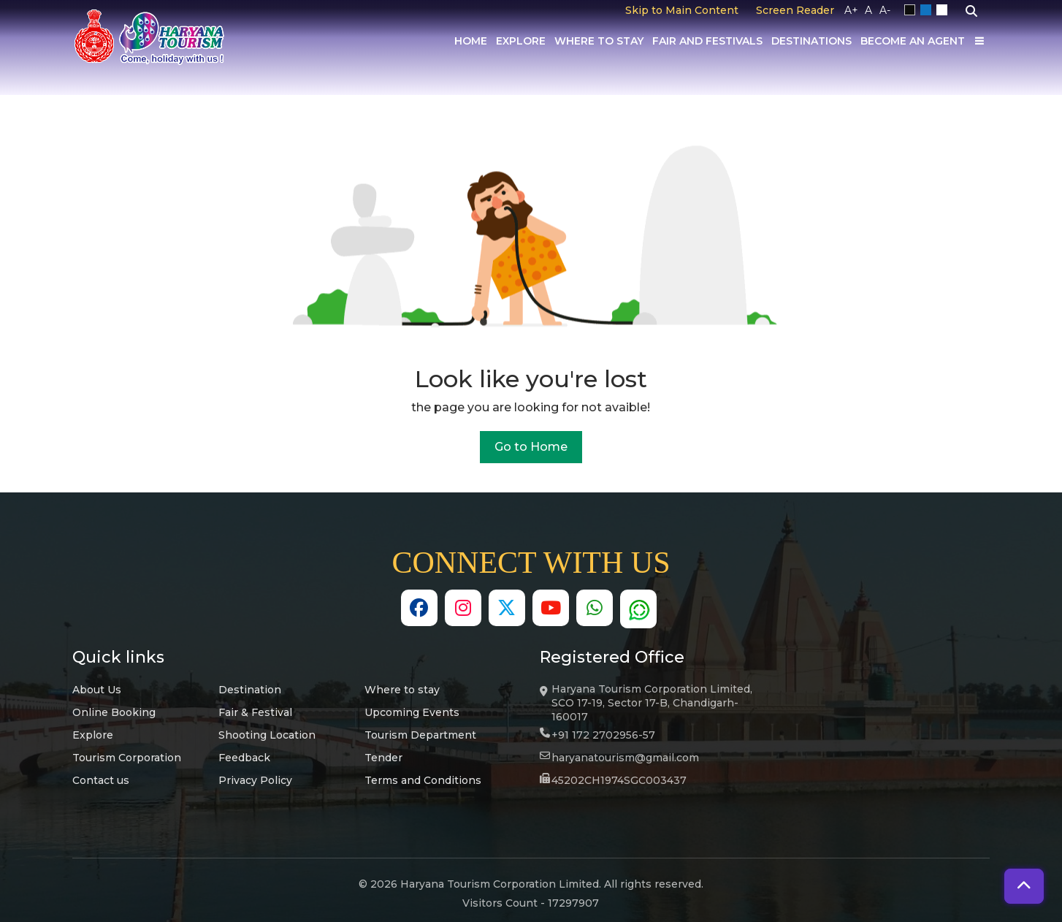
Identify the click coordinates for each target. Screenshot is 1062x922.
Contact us (100, 780)
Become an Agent (912, 40)
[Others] (979, 41)
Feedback (244, 757)
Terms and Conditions (422, 780)
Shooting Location (267, 735)
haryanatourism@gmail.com (625, 757)
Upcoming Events (411, 712)
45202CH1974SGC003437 (619, 780)
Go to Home (531, 447)
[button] (1024, 886)
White (944, 10)
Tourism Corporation (126, 757)
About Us (96, 689)
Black (912, 10)
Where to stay (402, 689)
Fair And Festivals (707, 40)
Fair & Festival (255, 712)
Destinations (811, 40)
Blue (928, 10)
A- (884, 10)
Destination (249, 689)
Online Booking (114, 712)
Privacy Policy (255, 780)
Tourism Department (420, 735)
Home (470, 40)
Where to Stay (598, 40)
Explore (521, 40)
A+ (851, 10)
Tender (383, 757)
